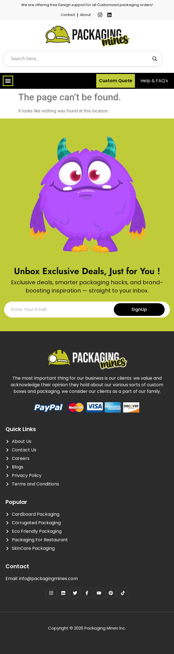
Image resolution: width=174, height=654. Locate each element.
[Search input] (80, 59)
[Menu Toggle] (8, 81)
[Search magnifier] (155, 59)
